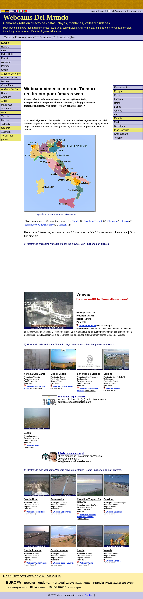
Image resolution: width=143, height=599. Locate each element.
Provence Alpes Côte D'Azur (119, 583)
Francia (5, 58)
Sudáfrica (6, 108)
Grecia (4, 70)
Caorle (75, 221)
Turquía (5, 116)
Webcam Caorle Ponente (37, 563)
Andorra (43, 582)
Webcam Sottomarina (62, 512)
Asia (3, 112)
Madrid (117, 122)
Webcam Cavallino (114, 512)
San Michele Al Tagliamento (39, 224)
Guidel (24, 587)
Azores (86, 583)
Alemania (6, 62)
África (4, 101)
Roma (117, 103)
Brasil (4, 93)
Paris (116, 95)
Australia (5, 132)
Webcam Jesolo (33, 445)
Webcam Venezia (113, 561)
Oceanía (5, 128)
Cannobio (42, 587)
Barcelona (119, 126)
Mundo (8, 37)
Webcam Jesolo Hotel (36, 512)
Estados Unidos (9, 77)
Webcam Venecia (87, 325)
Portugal (5, 66)
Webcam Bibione (113, 388)
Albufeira (78, 583)
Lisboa (117, 107)
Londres (118, 99)
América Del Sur (9, 89)
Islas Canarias (121, 130)
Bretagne (16, 587)
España (5, 46)
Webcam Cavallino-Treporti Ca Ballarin (86, 516)
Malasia (5, 120)
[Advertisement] (83, 63)
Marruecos (7, 104)
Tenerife (118, 138)
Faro (116, 114)
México (5, 81)
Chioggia (112, 221)
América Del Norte (11, 73)
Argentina (6, 97)
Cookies (89, 595)
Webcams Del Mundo (36, 17)
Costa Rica (7, 85)
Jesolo (125, 221)
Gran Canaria (121, 134)
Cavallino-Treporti (93, 221)
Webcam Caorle (86, 563)
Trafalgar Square (74, 587)
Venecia (64, 37)
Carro (8, 587)
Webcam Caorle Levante (63, 563)
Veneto (47, 37)
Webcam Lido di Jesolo (63, 386)
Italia (29, 37)
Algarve (118, 110)
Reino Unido (7, 54)
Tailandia (6, 124)
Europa (19, 37)
